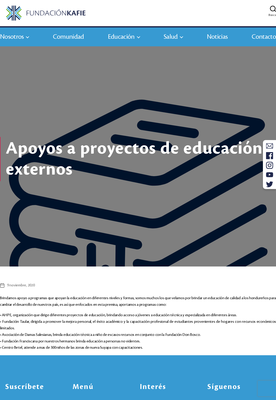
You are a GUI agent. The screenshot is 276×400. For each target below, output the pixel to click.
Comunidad (68, 38)
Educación (121, 38)
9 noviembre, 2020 (21, 287)
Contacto (264, 38)
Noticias (217, 38)
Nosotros (12, 38)
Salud (171, 38)
